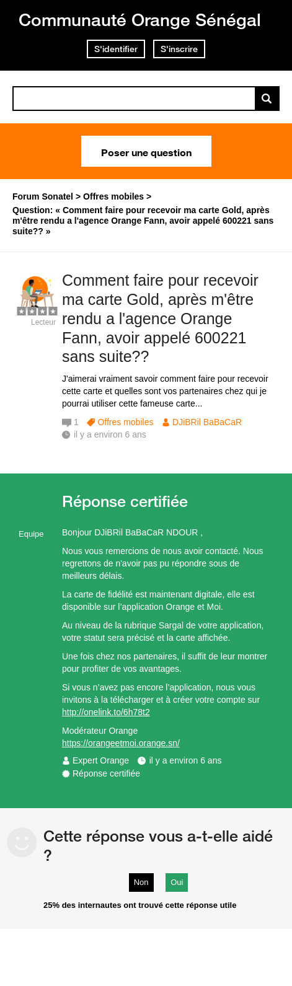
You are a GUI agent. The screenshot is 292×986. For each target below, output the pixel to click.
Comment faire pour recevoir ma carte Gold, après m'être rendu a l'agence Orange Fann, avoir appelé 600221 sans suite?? (160, 318)
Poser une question (146, 151)
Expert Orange (101, 760)
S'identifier (116, 49)
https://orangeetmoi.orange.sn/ (121, 743)
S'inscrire (179, 49)
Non (141, 882)
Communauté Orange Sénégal (140, 19)
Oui (176, 882)
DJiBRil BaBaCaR (207, 422)
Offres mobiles (125, 422)
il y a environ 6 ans (185, 760)
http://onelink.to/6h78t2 (106, 712)
